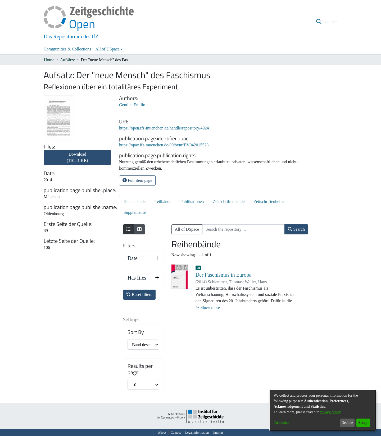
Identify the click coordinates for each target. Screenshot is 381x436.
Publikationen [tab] (192, 201)
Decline (347, 423)
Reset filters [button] (139, 294)
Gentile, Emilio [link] (132, 105)
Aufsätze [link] (67, 60)
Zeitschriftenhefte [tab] (268, 201)
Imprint (218, 432)
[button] (319, 22)
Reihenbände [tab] (135, 201)
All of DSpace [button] (108, 49)
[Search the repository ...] (243, 229)
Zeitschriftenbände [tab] (228, 201)
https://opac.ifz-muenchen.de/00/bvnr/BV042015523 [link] (164, 145)
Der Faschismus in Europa (224, 275)
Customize (281, 423)
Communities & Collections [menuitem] (67, 49)
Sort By (136, 332)
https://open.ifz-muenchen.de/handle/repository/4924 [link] (164, 128)
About (162, 432)
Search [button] (296, 229)
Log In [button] (329, 22)
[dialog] (323, 410)
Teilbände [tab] (163, 201)
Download (77, 157)
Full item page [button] (137, 180)
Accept (363, 423)
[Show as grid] (139, 229)
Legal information (197, 432)
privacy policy (330, 412)
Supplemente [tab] (135, 212)
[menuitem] (109, 49)
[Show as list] (128, 229)
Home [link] (49, 60)
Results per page (140, 369)
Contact (176, 432)
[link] (77, 160)
